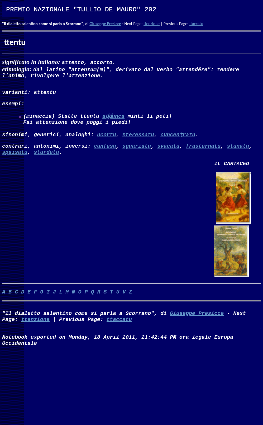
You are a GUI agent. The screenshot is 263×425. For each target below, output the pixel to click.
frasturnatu (203, 151)
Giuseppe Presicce (105, 23)
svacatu (168, 151)
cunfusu (105, 151)
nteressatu (138, 138)
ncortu (106, 138)
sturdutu (46, 158)
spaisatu (14, 158)
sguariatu (136, 151)
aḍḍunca (113, 119)
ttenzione (152, 23)
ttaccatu (196, 23)
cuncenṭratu (177, 138)
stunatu (238, 151)
